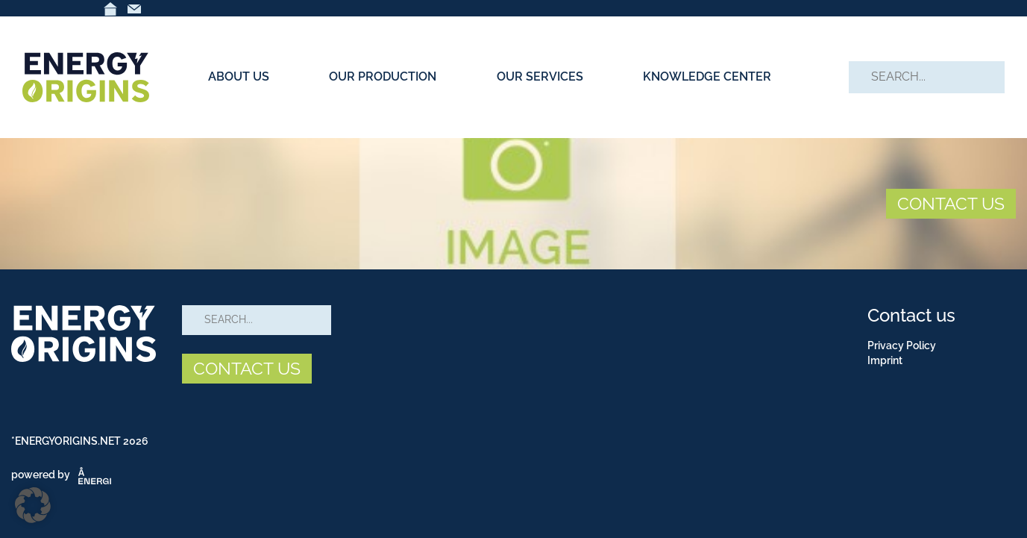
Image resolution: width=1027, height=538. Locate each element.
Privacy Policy (901, 345)
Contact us (911, 315)
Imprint (884, 360)
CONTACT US (951, 203)
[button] (33, 505)
